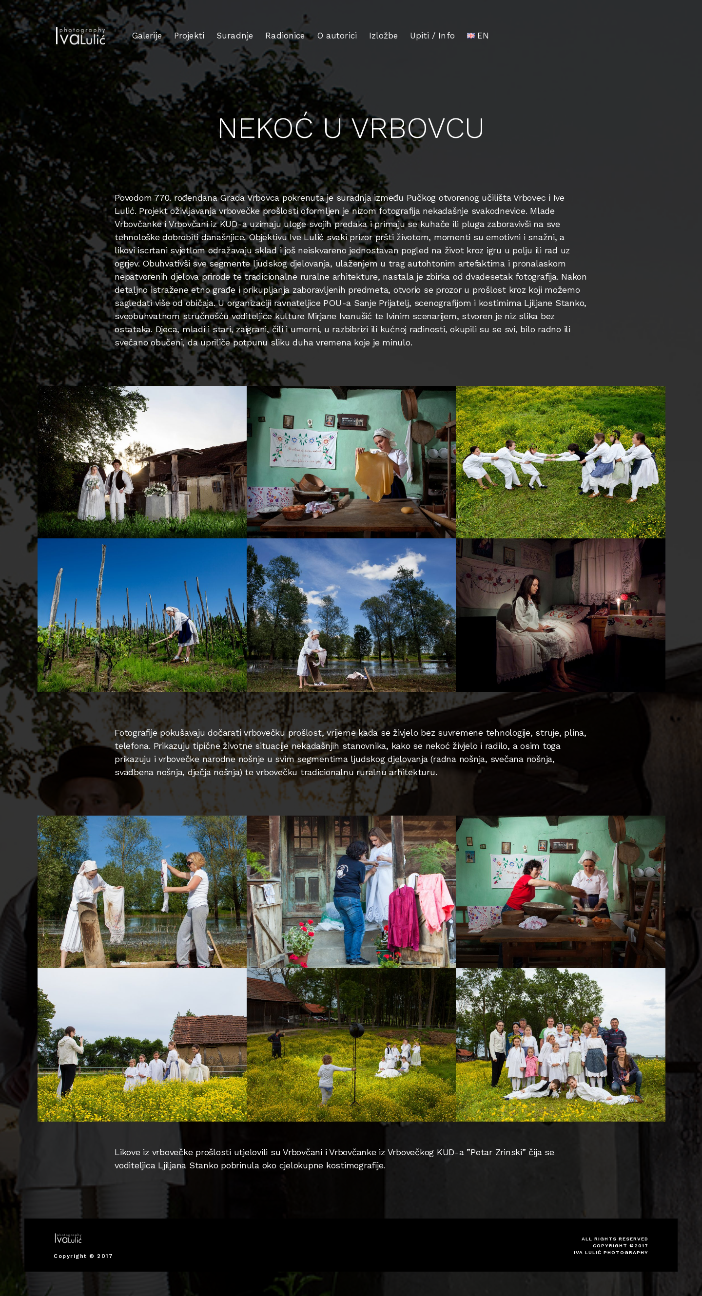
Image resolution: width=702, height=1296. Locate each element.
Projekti (189, 35)
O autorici (337, 35)
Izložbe (383, 34)
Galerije (147, 35)
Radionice (285, 35)
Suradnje (234, 35)
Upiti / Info (432, 34)
